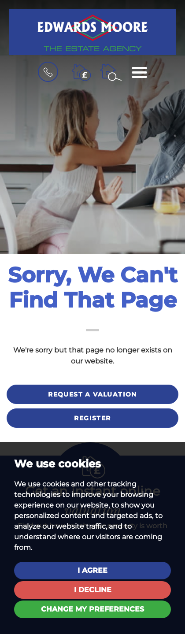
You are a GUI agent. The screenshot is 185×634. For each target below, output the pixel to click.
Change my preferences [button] (92, 609)
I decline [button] (92, 590)
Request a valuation (92, 394)
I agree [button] (92, 570)
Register (92, 418)
